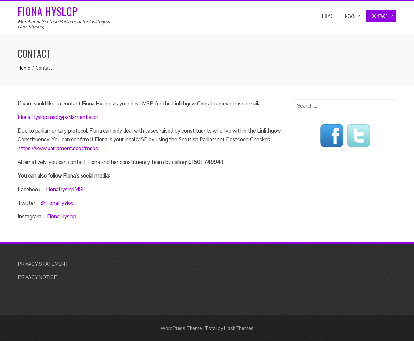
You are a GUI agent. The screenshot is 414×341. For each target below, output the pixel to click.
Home (327, 15)
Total (211, 328)
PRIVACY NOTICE (37, 277)
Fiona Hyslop (48, 11)
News (352, 15)
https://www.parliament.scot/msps (58, 148)
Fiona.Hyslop (61, 216)
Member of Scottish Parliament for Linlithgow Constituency (64, 23)
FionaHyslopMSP (66, 189)
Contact (382, 15)
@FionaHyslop (57, 202)
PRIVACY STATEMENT (43, 263)
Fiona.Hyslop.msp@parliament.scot (58, 117)
